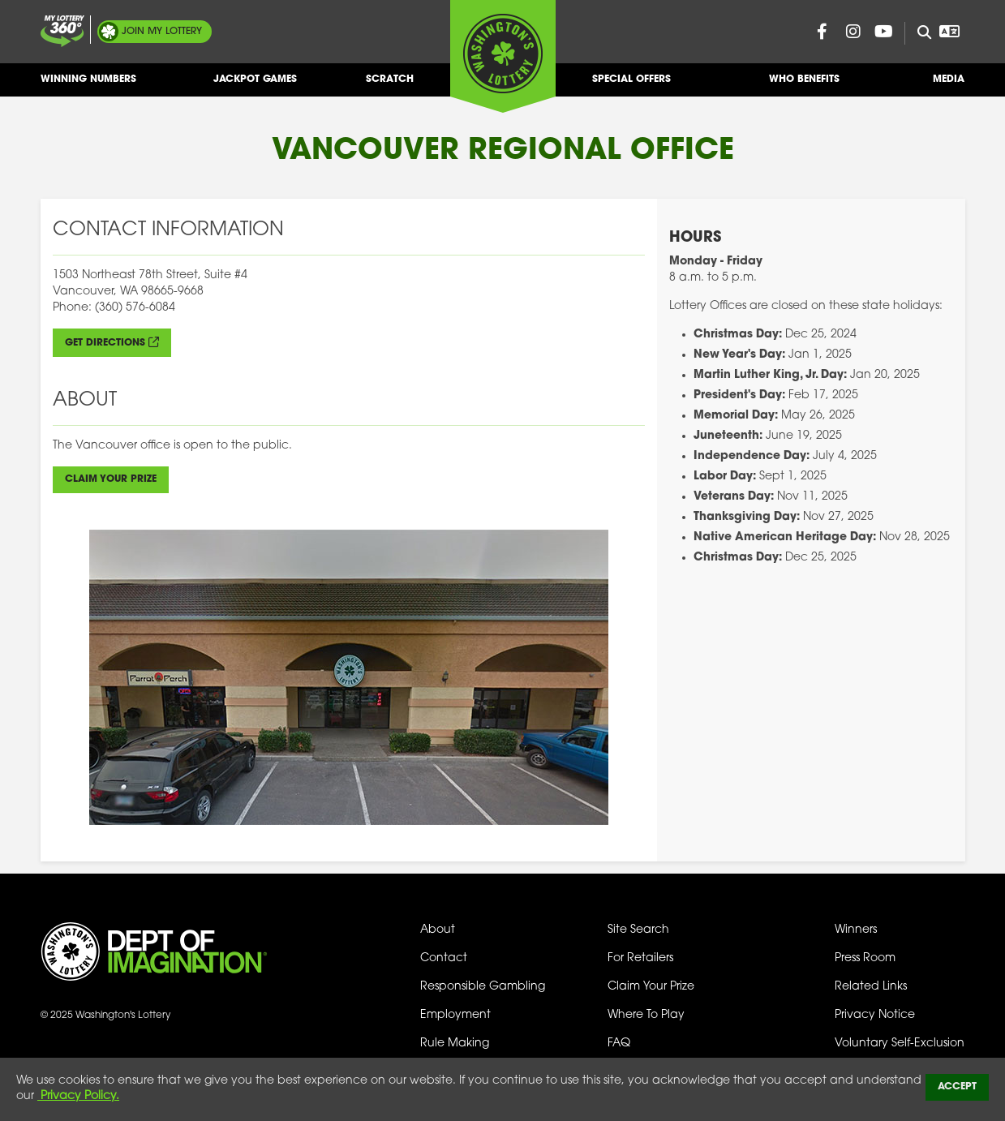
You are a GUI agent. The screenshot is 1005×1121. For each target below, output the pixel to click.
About (437, 930)
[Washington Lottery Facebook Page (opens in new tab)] (822, 31)
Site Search (638, 930)
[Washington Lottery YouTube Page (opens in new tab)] (884, 31)
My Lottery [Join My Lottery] (162, 31)
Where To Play (646, 1015)
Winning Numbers (88, 86)
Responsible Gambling (482, 987)
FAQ (619, 1043)
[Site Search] (917, 33)
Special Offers (631, 86)
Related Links (871, 987)
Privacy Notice (875, 1015)
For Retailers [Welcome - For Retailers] (640, 958)
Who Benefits (804, 86)
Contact (443, 958)
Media (948, 86)
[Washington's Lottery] (503, 56)
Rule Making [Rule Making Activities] (454, 1043)
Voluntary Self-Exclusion (899, 1043)
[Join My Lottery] (62, 31)
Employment (455, 1015)
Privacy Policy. (78, 1096)
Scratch (390, 86)
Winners (856, 930)
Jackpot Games (255, 86)
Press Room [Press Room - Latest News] (865, 958)
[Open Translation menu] (949, 31)
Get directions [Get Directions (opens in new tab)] (105, 343)
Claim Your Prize (111, 479)
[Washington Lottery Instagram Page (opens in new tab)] (853, 31)
